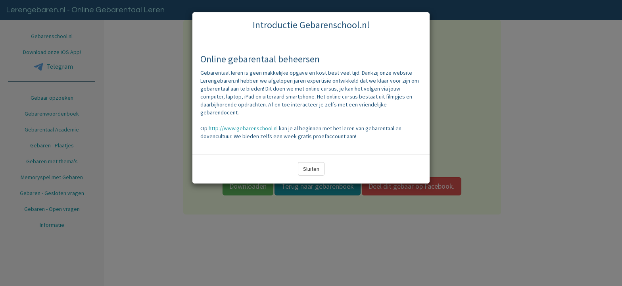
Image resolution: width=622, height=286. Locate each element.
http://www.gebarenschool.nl (243, 128)
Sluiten (311, 168)
